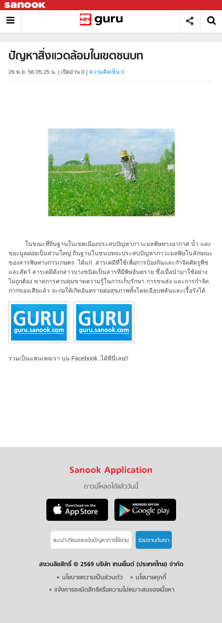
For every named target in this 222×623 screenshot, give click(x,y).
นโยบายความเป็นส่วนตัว (92, 578)
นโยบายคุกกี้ (151, 578)
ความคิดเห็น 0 (106, 72)
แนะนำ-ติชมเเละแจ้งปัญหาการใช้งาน (91, 540)
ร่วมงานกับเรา (153, 540)
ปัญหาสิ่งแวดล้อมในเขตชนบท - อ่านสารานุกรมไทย (103, 21)
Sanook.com (25, 5)
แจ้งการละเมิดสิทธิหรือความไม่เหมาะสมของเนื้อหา (114, 590)
